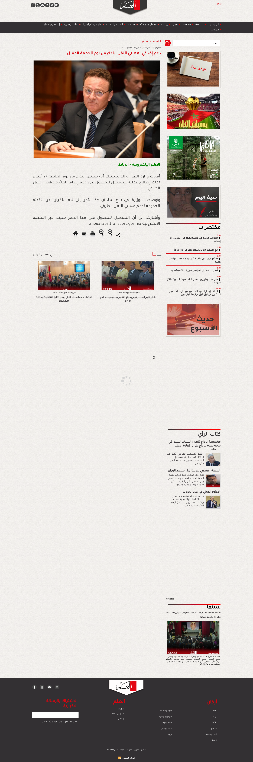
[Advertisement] (122, 380)
